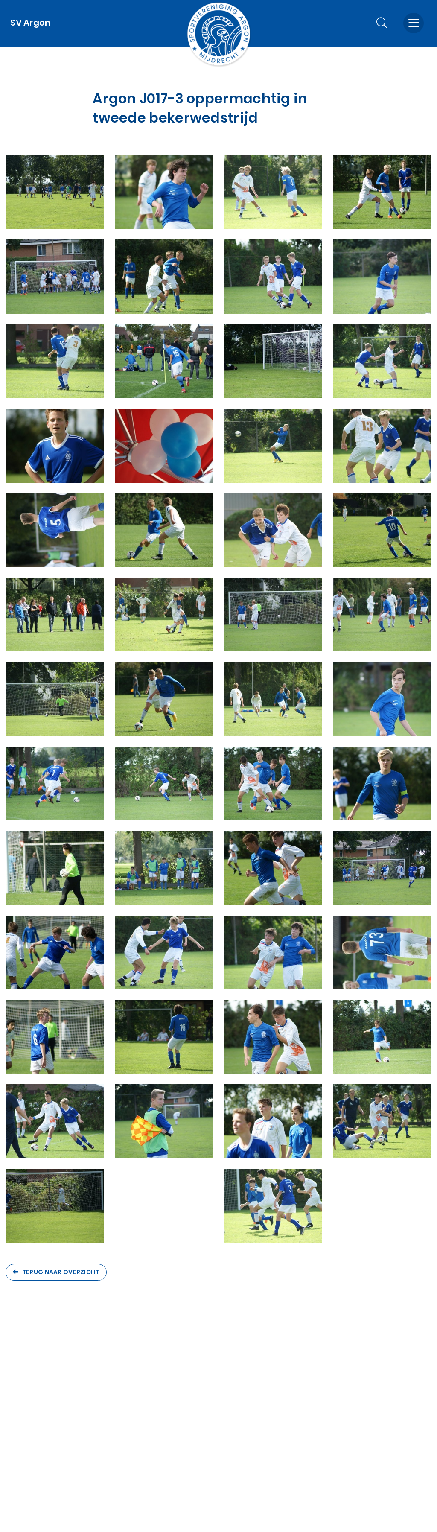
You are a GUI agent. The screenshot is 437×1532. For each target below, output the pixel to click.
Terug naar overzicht (60, 1272)
